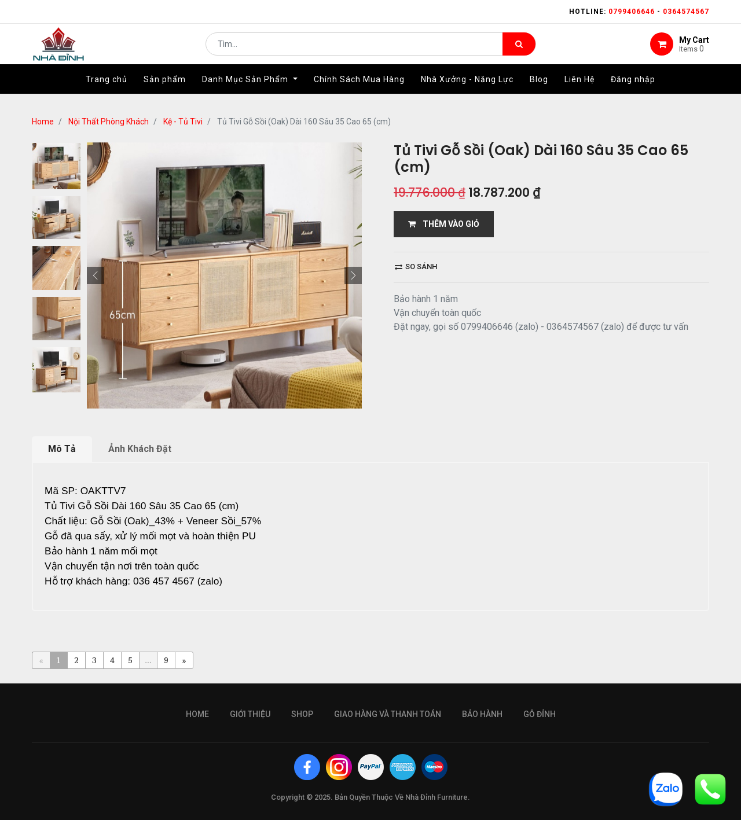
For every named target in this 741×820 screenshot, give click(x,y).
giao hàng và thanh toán (387, 714)
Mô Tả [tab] (62, 448)
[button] (95, 275)
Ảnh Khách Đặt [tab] (139, 448)
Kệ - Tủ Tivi (183, 121)
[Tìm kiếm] (518, 49)
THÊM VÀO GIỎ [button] (443, 224)
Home (43, 121)
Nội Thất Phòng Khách (108, 121)
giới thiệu (250, 714)
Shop (302, 714)
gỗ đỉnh (539, 714)
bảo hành (482, 714)
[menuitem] (107, 90)
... (148, 660)
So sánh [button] (416, 266)
